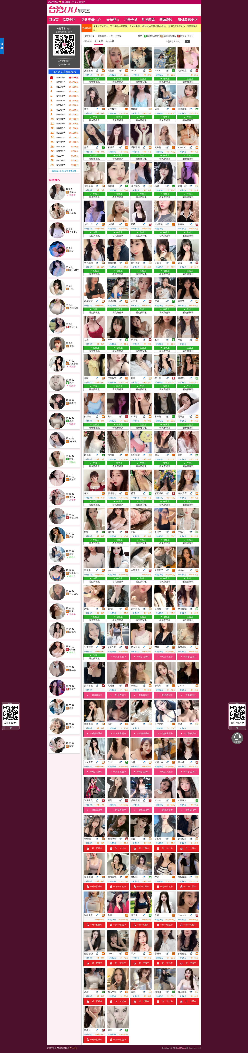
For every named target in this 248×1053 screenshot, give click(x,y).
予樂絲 (72, 192)
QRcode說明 (64, 64)
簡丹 (71, 382)
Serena (72, 441)
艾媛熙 (72, 212)
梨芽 (71, 746)
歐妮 (71, 611)
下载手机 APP (64, 28)
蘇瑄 (71, 554)
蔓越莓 (72, 479)
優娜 (71, 346)
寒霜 (71, 421)
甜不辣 (72, 403)
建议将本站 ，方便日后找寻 (66, 2)
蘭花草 (72, 670)
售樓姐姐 (73, 517)
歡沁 (71, 459)
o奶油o (72, 649)
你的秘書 (73, 308)
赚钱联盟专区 (188, 20)
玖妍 (71, 251)
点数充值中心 (91, 20)
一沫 (71, 289)
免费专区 (69, 20)
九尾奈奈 (73, 363)
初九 (71, 727)
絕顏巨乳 (73, 327)
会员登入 (112, 20)
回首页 (54, 20)
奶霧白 (72, 689)
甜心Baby (74, 270)
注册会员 (130, 20)
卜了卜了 (73, 231)
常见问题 (148, 20)
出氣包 (72, 632)
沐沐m (72, 497)
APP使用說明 (64, 61)
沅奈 (71, 536)
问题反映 (165, 20)
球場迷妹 (73, 573)
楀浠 (71, 708)
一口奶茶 (73, 594)
